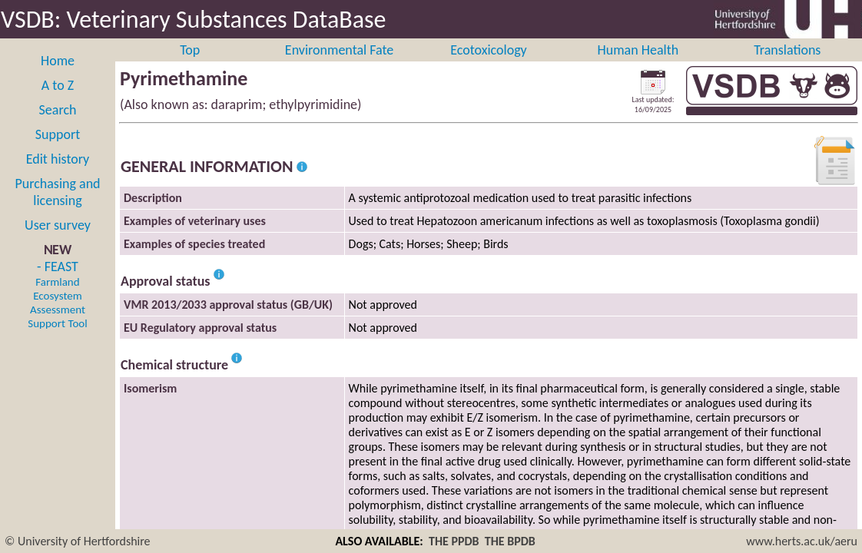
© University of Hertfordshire (78, 541)
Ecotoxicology (488, 66)
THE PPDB (454, 541)
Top (190, 66)
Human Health (638, 66)
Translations (787, 66)
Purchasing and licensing (57, 209)
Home (58, 77)
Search (58, 126)
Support (57, 151)
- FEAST (57, 311)
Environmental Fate (339, 66)
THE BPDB (510, 541)
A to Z (57, 102)
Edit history (58, 175)
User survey (58, 241)
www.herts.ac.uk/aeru (801, 541)
